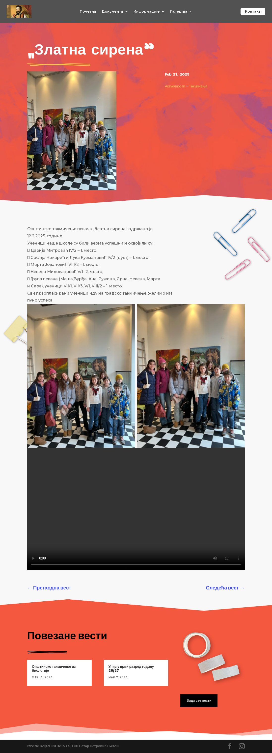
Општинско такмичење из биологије (54, 668)
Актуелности (175, 86)
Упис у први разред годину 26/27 (131, 668)
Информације (147, 12)
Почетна (88, 12)
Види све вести (198, 700)
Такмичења (198, 86)
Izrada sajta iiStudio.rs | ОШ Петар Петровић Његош (73, 746)
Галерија (178, 12)
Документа (112, 12)
